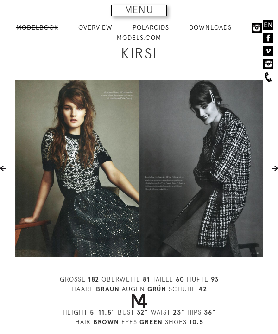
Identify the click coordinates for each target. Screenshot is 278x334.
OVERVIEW (95, 27)
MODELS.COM (139, 37)
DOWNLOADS (210, 27)
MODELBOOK (37, 27)
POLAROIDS (151, 27)
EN (268, 25)
